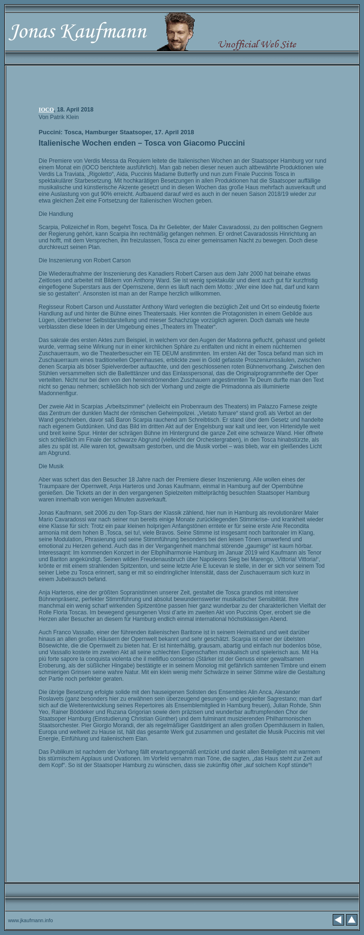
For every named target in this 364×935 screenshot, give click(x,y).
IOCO (46, 109)
